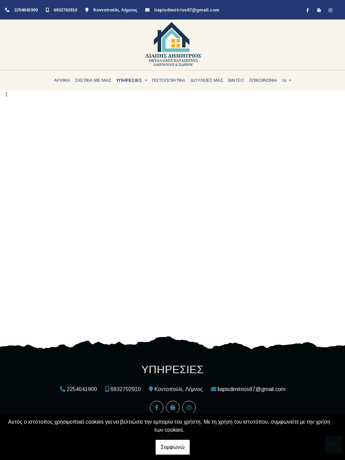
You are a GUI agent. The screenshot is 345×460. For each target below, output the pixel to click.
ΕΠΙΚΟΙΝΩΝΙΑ (263, 80)
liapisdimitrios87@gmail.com (186, 9)
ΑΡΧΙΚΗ (62, 80)
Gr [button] (285, 80)
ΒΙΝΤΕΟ (236, 80)
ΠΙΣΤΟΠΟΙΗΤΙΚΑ (168, 80)
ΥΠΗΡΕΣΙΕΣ (130, 80)
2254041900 (26, 9)
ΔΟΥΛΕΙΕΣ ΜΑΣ (206, 80)
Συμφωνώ (173, 447)
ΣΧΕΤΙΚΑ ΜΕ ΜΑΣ (93, 80)
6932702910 (65, 9)
